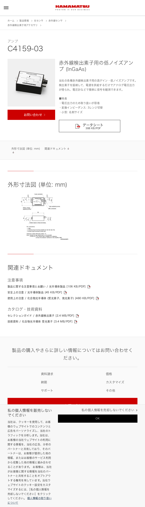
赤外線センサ (55, 20)
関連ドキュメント (55, 148)
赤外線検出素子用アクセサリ (23, 25)
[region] (72, 455)
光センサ (38, 20)
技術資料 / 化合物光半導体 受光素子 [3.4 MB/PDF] (40, 321)
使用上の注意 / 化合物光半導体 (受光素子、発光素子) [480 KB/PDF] (51, 298)
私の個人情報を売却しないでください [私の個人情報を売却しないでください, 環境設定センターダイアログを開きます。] (108, 410)
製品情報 (24, 20)
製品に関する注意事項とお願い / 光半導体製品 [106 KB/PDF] (47, 286)
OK (98, 418)
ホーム (11, 20)
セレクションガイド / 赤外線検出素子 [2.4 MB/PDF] (41, 315)
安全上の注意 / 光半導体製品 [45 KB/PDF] (35, 292)
